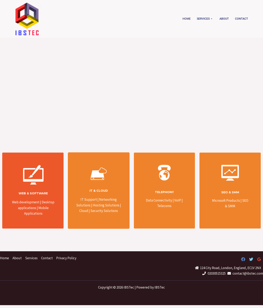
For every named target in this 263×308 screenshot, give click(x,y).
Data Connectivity (159, 200)
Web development (25, 202)
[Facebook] (243, 259)
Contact (241, 18)
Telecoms (164, 206)
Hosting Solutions (106, 205)
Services (205, 18)
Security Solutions (104, 210)
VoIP (177, 200)
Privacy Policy (66, 258)
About (224, 18)
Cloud (83, 210)
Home (186, 18)
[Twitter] (251, 259)
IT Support (89, 199)
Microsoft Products (226, 200)
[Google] (259, 259)
